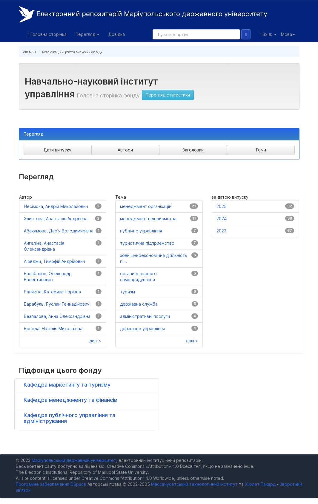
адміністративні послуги (145, 316)
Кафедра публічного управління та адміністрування (69, 418)
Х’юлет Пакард (260, 484)
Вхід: (267, 34)
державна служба (139, 304)
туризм (127, 291)
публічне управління (141, 230)
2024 (221, 218)
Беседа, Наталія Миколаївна (53, 328)
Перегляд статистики (168, 94)
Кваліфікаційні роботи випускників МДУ (72, 52)
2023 (221, 230)
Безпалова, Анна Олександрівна (57, 316)
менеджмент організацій (145, 206)
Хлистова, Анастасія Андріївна (55, 218)
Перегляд (87, 34)
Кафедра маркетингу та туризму (67, 385)
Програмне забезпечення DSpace (51, 484)
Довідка (116, 34)
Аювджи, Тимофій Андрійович (54, 261)
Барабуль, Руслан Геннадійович (57, 304)
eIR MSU (29, 52)
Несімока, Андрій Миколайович (56, 206)
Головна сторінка (47, 34)
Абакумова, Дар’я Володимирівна (58, 230)
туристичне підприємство (147, 243)
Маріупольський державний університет (74, 460)
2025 (221, 206)
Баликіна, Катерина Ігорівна (52, 291)
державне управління (142, 328)
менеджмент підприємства (148, 218)
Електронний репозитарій (143, 14)
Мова (288, 34)
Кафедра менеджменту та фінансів (70, 400)
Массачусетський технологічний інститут (194, 484)
